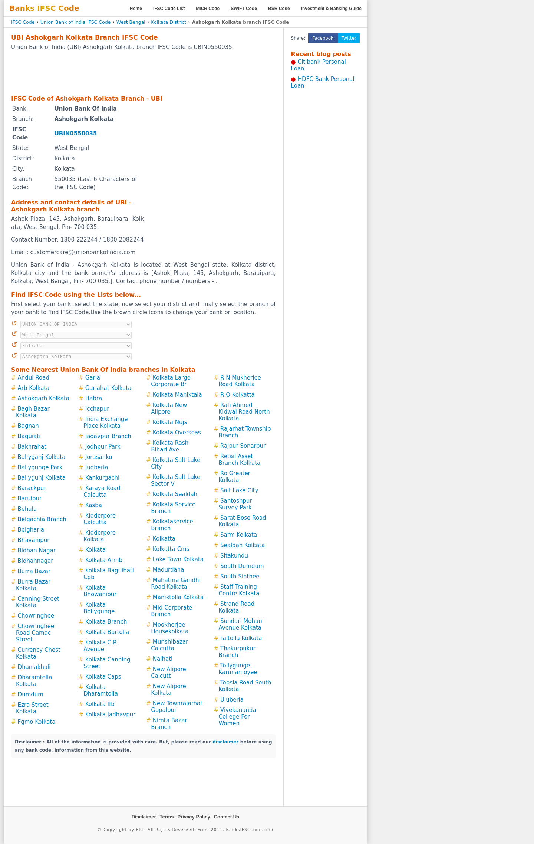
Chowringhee (36, 616)
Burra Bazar (34, 571)
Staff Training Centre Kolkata (238, 590)
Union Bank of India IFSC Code (75, 22)
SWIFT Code (244, 8)
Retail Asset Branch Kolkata (239, 459)
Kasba (93, 505)
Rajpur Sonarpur (243, 446)
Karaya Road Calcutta (101, 491)
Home (136, 8)
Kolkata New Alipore (169, 408)
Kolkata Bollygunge (99, 608)
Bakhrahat (32, 446)
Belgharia (31, 529)
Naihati (162, 659)
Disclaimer (144, 817)
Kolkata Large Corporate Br (171, 381)
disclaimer (225, 742)
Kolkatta (164, 538)
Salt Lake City (239, 490)
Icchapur (97, 408)
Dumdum (30, 694)
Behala (27, 509)
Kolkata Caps (103, 676)
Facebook (323, 38)
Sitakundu (234, 555)
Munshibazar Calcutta (169, 645)
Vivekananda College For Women (237, 717)
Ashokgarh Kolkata (43, 398)
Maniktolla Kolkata (178, 597)
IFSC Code (22, 22)
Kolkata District (168, 22)
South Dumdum (242, 566)
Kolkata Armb (103, 560)
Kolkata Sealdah (175, 494)
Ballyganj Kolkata (42, 457)
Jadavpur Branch (108, 436)
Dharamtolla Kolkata (34, 680)
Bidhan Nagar (37, 550)
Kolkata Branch (106, 621)
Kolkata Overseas (177, 432)
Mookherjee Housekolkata (169, 628)
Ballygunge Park (40, 467)
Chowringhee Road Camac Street (35, 633)
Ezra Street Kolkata (32, 708)
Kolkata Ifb (100, 704)
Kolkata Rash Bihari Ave (169, 446)
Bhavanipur (34, 540)
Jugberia (96, 467)
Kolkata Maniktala (177, 394)
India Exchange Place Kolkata (105, 422)
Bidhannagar (35, 561)
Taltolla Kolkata (241, 638)
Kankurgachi (102, 477)
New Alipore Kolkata (168, 689)
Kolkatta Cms (171, 549)
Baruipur (30, 498)
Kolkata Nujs (170, 422)
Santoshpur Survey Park (235, 504)
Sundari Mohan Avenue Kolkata (240, 624)
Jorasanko (98, 457)
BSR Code (279, 8)
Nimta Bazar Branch (169, 723)
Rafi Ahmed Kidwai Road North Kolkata (244, 412)
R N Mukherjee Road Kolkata (239, 381)
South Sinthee (239, 576)
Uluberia (232, 699)
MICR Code (208, 8)
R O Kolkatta (237, 394)
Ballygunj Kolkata (42, 477)
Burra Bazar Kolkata (33, 585)
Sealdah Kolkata (242, 545)
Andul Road (33, 377)
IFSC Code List (169, 8)
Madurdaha (168, 570)
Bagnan (28, 426)
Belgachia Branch (42, 519)
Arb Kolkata (34, 388)
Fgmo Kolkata (37, 722)
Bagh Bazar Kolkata (33, 412)
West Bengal (130, 22)
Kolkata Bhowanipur (99, 591)
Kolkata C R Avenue (100, 646)
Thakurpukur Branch (236, 652)
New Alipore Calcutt (168, 672)
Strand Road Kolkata (236, 607)
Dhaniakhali (34, 667)
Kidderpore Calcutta (99, 519)
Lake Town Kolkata (178, 559)
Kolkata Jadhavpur (110, 714)
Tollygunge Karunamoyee (237, 669)
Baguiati (29, 436)
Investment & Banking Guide (331, 8)
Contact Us (227, 817)
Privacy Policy (194, 817)
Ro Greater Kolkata (234, 476)
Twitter (349, 38)
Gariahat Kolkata (108, 388)
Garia (92, 377)
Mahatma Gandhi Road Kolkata (175, 583)
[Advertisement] (143, 72)
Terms (166, 817)
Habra (93, 398)
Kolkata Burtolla (107, 632)
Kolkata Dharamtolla (100, 690)
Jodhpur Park (103, 446)
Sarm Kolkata (238, 535)
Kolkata (95, 549)
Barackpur (32, 488)
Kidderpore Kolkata (99, 536)
